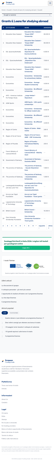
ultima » (50, 227)
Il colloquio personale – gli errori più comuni (16, 289)
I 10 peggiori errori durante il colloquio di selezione (22, 327)
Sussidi (9, 10)
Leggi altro (27, 248)
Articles (4, 388)
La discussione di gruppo (10, 285)
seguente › (42, 227)
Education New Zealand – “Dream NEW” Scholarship (33, 34)
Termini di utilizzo (7, 435)
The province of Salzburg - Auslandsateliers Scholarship (33, 177)
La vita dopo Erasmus (9, 298)
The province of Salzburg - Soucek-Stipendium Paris (33, 168)
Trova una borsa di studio (10, 385)
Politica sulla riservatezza (10, 438)
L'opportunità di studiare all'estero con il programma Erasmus (22, 294)
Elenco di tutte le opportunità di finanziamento (17, 429)
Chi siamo (5, 413)
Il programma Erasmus (9, 302)
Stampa (4, 419)
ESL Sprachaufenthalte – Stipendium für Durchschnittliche (33, 52)
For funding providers (9, 426)
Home (3, 10)
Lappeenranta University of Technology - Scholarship (33, 203)
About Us (5, 399)
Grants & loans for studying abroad (24, 10)
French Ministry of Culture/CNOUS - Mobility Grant (33, 152)
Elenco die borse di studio (10, 432)
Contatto (4, 402)
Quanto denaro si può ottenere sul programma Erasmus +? (24, 318)
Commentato (14, 313)
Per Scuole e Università (9, 422)
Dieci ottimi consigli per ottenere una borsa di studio (22, 322)
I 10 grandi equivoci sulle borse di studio (18, 331)
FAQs (3, 416)
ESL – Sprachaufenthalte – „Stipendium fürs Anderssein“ (33, 60)
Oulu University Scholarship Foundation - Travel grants (33, 218)
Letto (5, 313)
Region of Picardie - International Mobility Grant (32, 144)
